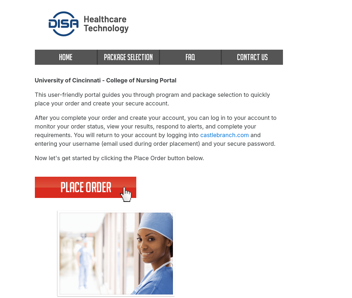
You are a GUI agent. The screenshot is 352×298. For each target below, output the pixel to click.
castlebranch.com (224, 135)
